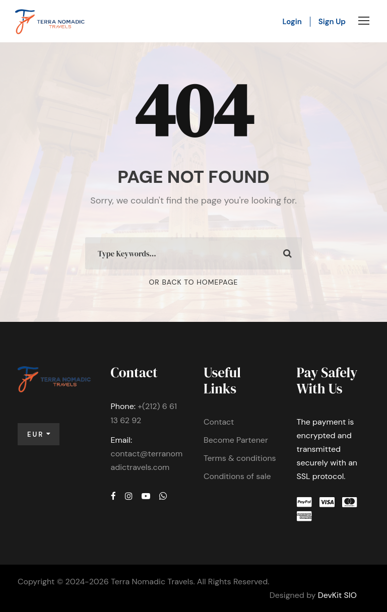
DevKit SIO (337, 595)
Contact (219, 422)
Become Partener (236, 440)
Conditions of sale (237, 476)
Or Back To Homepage (193, 282)
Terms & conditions (240, 458)
